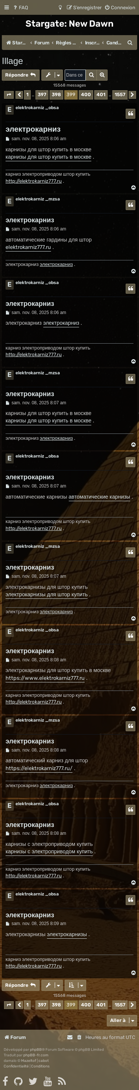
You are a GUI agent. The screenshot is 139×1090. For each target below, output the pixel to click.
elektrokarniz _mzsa (38, 199)
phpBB (36, 1049)
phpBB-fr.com (35, 1055)
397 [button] (42, 94)
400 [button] (86, 94)
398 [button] (56, 94)
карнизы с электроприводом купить (49, 851)
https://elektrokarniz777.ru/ (39, 768)
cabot (43, 1061)
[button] (9, 95)
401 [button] (100, 94)
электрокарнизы (67, 934)
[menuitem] (20, 7)
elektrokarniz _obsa (37, 107)
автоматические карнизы (99, 497)
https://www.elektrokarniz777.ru (45, 678)
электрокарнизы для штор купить (47, 594)
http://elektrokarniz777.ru (34, 181)
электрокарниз (33, 129)
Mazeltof (28, 1061)
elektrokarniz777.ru (28, 247)
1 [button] (27, 94)
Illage (12, 61)
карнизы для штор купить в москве (48, 157)
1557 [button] (120, 94)
